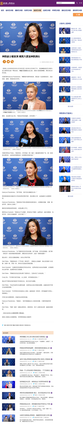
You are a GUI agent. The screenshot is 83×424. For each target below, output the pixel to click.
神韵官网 (15, 313)
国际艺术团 (18, 10)
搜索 (80, 3)
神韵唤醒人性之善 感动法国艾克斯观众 (33, 337)
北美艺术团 (46, 10)
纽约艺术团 (9, 10)
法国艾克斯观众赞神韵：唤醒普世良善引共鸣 (35, 415)
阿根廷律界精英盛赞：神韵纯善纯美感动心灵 (35, 348)
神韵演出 (46, 417)
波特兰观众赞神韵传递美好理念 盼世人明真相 (35, 359)
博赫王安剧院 (23, 70)
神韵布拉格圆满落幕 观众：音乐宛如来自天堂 (35, 393)
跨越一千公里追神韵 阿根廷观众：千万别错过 (35, 370)
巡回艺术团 (37, 10)
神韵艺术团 (9, 325)
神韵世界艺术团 (42, 339)
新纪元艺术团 (66, 10)
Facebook (4, 61)
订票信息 (21, 313)
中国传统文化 (27, 325)
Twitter (8, 61)
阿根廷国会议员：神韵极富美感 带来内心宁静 (35, 404)
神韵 (43, 68)
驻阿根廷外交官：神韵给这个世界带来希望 (34, 381)
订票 (78, 15)
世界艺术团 (28, 10)
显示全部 (70, 106)
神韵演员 (21, 325)
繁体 (12, 61)
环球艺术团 (56, 10)
